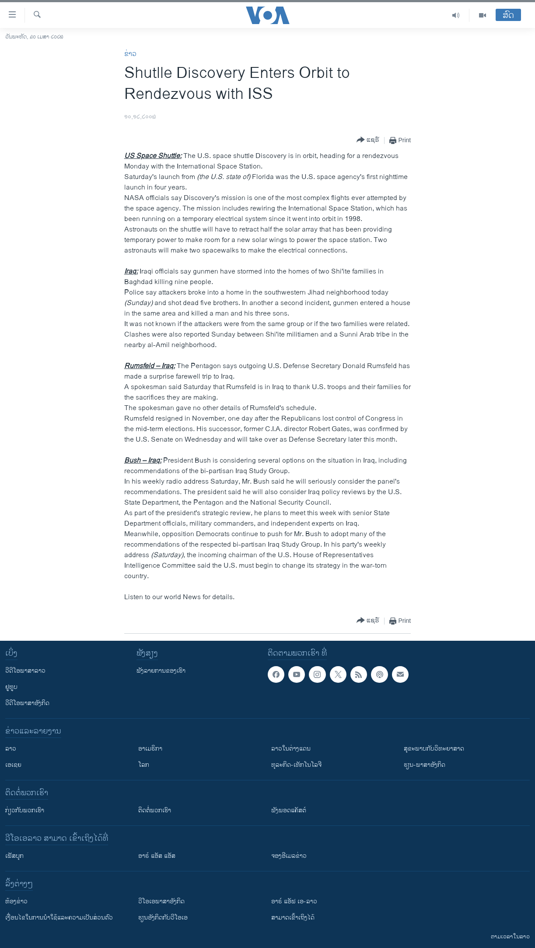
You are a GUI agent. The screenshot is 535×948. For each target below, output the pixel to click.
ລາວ (10, 748)
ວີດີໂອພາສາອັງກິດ (27, 703)
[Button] (368, 140)
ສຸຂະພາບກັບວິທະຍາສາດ (434, 748)
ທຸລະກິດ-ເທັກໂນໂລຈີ (296, 764)
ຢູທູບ (11, 687)
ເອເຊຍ (13, 764)
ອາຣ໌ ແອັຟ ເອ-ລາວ (294, 901)
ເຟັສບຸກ (14, 855)
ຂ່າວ (130, 54)
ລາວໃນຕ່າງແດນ (291, 748)
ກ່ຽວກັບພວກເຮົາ (24, 810)
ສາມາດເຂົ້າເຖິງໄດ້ (293, 917)
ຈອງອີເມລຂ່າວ (289, 855)
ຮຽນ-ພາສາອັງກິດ (424, 764)
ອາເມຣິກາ (150, 748)
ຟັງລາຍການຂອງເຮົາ (160, 670)
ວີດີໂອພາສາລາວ (25, 670)
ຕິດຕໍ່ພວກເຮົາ (154, 810)
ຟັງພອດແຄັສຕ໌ (288, 810)
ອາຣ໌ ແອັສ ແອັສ (156, 855)
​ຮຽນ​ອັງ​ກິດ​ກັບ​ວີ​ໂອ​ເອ (163, 917)
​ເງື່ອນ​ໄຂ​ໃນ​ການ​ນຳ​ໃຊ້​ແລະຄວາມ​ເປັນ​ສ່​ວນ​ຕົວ (59, 917)
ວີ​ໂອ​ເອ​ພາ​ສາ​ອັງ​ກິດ (161, 901)
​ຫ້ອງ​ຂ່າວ (16, 901)
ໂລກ (143, 764)
